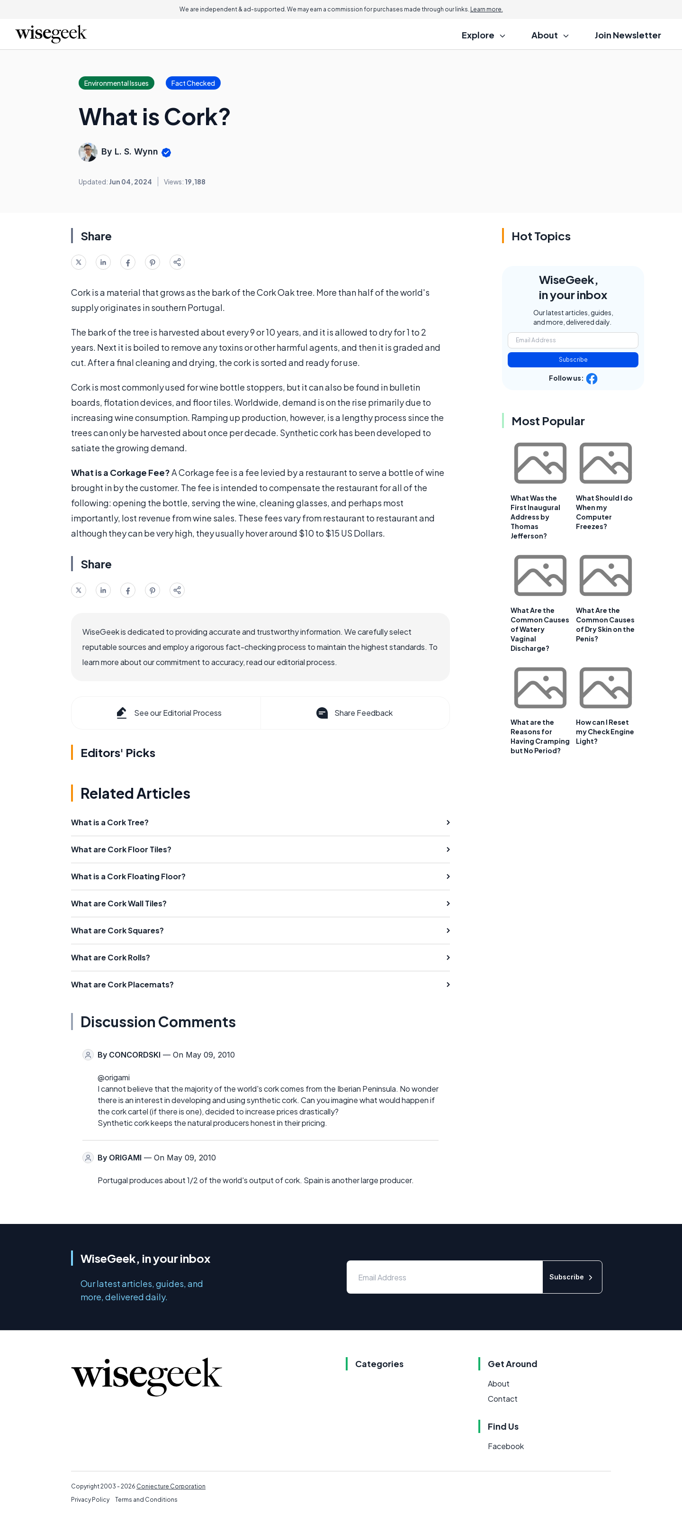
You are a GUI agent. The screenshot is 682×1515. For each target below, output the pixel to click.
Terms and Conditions (146, 1499)
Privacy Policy (90, 1499)
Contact (503, 1399)
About (499, 1383)
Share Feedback (353, 713)
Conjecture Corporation (171, 1486)
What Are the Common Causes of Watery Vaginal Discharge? (540, 629)
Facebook (506, 1446)
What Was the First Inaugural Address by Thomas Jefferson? (535, 516)
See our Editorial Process (168, 713)
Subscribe (573, 359)
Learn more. (486, 9)
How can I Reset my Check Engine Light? (605, 731)
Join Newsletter (628, 34)
